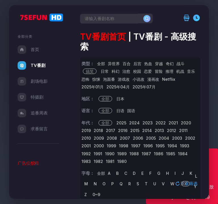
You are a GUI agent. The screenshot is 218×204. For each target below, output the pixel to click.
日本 (120, 98)
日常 (105, 71)
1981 (110, 161)
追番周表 (33, 113)
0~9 (96, 194)
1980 (122, 161)
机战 (180, 71)
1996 (148, 145)
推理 (169, 71)
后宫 (137, 63)
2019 (86, 130)
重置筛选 (187, 183)
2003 (177, 138)
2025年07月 (144, 86)
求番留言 (33, 129)
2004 (164, 138)
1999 (111, 145)
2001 (86, 145)
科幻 (116, 71)
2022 (161, 122)
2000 (99, 145)
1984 (183, 153)
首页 (28, 49)
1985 (170, 153)
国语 (131, 110)
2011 (183, 130)
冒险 (159, 71)
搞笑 (90, 71)
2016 (122, 130)
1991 (98, 153)
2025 (121, 122)
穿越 (159, 63)
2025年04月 (118, 86)
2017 (110, 130)
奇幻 (170, 63)
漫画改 (153, 79)
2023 (147, 122)
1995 (160, 145)
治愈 (126, 71)
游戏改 (124, 79)
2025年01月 (92, 86)
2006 (138, 138)
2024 (134, 122)
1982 (98, 161)
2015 (134, 130)
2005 (151, 138)
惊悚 (96, 79)
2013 (159, 130)
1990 (109, 153)
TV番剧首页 (103, 36)
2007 (125, 138)
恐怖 (85, 79)
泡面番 (109, 79)
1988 (134, 153)
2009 (99, 138)
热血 (148, 63)
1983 (86, 161)
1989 (122, 153)
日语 (120, 110)
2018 (98, 130)
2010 (86, 138)
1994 (172, 145)
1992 (86, 153)
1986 (158, 153)
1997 (136, 145)
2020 (186, 122)
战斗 (181, 63)
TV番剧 (31, 65)
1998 (123, 145)
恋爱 (148, 71)
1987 (146, 153)
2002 (190, 138)
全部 (101, 63)
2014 (147, 130)
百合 (127, 63)
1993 (184, 145)
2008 (112, 138)
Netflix (168, 79)
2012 (171, 130)
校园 (137, 71)
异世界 (114, 63)
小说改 (138, 79)
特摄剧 (30, 97)
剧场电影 (33, 81)
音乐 (191, 71)
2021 (173, 122)
